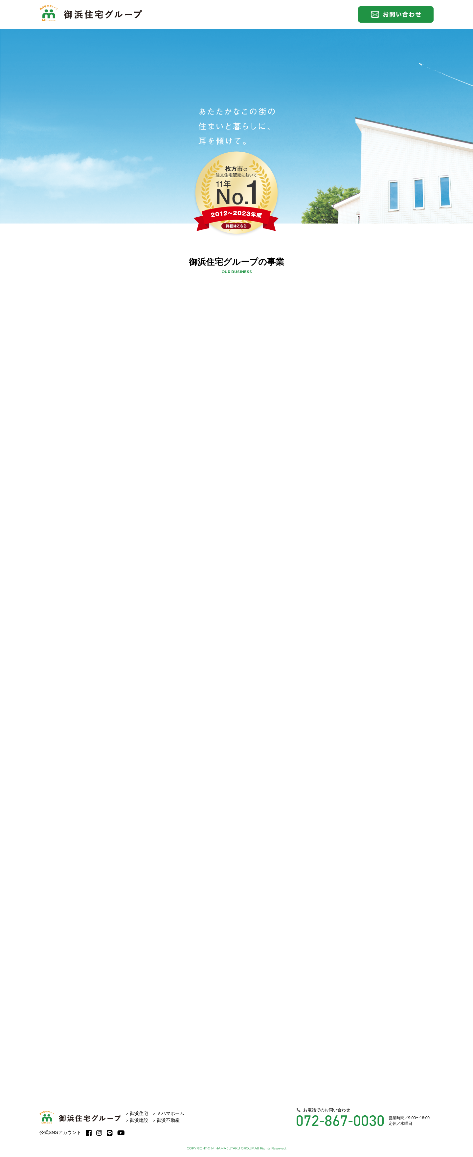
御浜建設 (139, 1120)
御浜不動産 (168, 1120)
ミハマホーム (170, 1113)
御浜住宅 (139, 1113)
